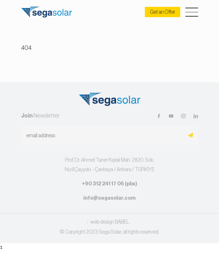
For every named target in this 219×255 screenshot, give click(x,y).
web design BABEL (109, 222)
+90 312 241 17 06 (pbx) (109, 183)
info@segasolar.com (109, 198)
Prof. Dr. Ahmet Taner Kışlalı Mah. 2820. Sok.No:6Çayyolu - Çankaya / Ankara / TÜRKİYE (109, 164)
